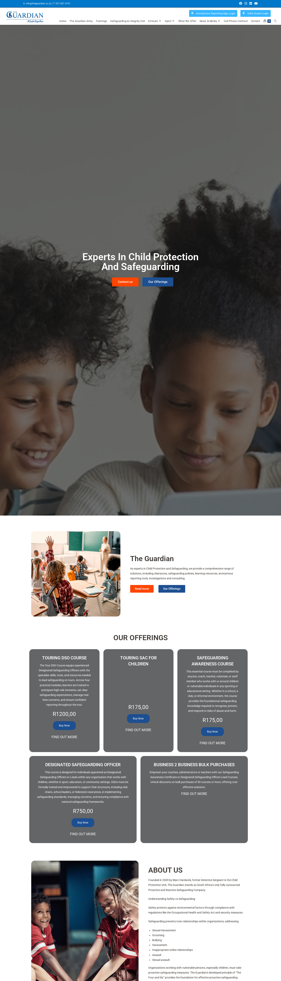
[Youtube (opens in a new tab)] (255, 4)
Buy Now (64, 725)
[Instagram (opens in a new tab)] (245, 4)
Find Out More (64, 737)
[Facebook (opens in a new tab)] (240, 4)
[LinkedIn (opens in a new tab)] (250, 4)
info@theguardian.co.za (39, 3)
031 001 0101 (63, 3)
